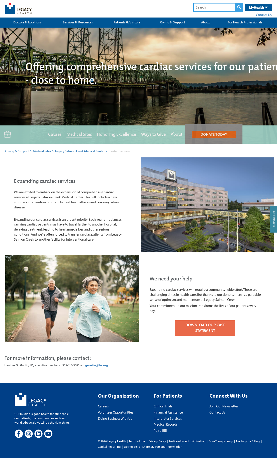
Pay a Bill (160, 430)
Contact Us (264, 14)
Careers (103, 406)
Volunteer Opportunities (115, 412)
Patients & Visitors (126, 22)
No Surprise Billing (248, 441)
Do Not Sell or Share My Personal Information (153, 447)
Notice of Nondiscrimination (187, 441)
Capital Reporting (109, 447)
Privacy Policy (157, 441)
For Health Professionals (245, 22)
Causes (54, 134)
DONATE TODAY (213, 134)
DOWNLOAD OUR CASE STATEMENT (205, 327)
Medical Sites (79, 134)
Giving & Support (172, 22)
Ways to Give (153, 134)
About (205, 22)
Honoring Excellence (116, 134)
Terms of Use (137, 441)
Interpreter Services (168, 418)
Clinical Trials (163, 406)
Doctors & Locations (27, 22)
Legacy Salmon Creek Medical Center (80, 151)
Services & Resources (78, 22)
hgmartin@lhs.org (96, 365)
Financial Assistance (168, 412)
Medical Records (166, 424)
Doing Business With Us (115, 418)
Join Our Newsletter (223, 406)
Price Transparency (221, 441)
